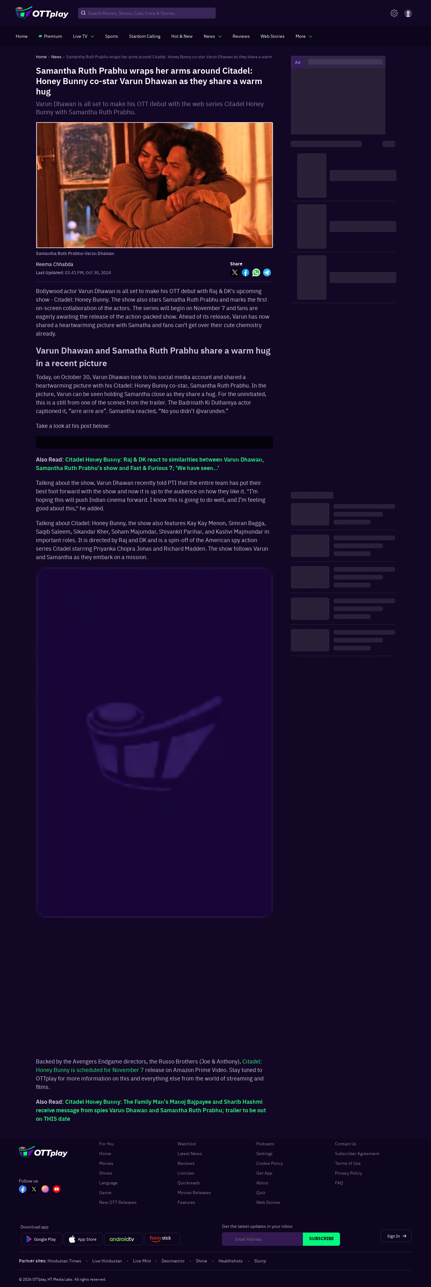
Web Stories (268, 1202)
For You (106, 1144)
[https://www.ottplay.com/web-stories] (273, 36)
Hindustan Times (65, 1260)
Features (186, 1202)
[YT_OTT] (56, 1189)
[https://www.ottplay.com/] (22, 36)
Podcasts (265, 1144)
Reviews (186, 1163)
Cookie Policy (269, 1163)
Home (105, 1153)
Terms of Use (348, 1163)
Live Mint (142, 1260)
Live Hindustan (107, 1260)
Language (108, 1183)
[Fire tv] (162, 1239)
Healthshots (231, 1260)
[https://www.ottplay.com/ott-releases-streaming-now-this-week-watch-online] (182, 36)
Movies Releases (194, 1192)
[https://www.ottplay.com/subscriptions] (50, 36)
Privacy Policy (348, 1173)
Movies (106, 1163)
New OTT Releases (118, 1202)
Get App (264, 1173)
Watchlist (187, 1144)
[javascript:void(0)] (83, 36)
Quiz (260, 1192)
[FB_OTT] (22, 1189)
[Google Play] (41, 1239)
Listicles (186, 1173)
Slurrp (260, 1260)
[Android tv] (123, 1239)
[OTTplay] (42, 13)
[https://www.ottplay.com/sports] (111, 36)
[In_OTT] (45, 1189)
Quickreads (189, 1183)
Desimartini (173, 1260)
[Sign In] (396, 1236)
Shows (105, 1173)
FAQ (339, 1183)
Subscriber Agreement (357, 1153)
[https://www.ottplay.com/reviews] (241, 36)
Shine (202, 1260)
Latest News (190, 1153)
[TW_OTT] (34, 1189)
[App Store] (83, 1239)
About (262, 1183)
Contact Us (345, 1144)
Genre (105, 1192)
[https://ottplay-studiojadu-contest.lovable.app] (144, 36)
